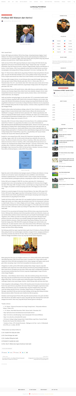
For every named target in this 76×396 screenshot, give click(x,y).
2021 (64, 117)
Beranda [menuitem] (3, 1)
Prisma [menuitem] (63, 1)
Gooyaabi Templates (49, 394)
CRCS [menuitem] (30, 1)
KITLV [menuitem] (41, 1)
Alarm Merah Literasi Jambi (66, 184)
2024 (64, 109)
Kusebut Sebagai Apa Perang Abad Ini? (66, 179)
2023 (64, 112)
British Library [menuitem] (23, 1)
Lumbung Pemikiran (38, 7)
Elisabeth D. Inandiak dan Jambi (11, 341)
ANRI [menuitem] (9, 1)
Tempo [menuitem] (69, 1)
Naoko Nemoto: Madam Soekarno (65, 135)
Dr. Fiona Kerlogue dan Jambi (10, 335)
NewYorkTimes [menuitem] (48, 1)
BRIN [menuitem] (17, 1)
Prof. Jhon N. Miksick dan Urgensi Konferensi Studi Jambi (17, 344)
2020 (64, 119)
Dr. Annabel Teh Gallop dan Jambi (11, 332)
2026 (64, 105)
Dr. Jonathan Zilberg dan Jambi (10, 338)
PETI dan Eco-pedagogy (65, 166)
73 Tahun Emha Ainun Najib (66, 152)
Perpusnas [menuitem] (57, 1)
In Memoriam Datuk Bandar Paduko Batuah (66, 141)
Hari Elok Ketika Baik (64, 172)
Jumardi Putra (8, 21)
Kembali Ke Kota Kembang (66, 146)
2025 (64, 107)
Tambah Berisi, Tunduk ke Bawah (66, 129)
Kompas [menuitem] (36, 1)
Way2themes (34, 394)
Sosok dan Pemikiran (7, 348)
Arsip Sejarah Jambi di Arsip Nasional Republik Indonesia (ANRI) (66, 160)
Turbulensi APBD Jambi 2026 (63, 90)
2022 (64, 114)
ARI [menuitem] (13, 1)
